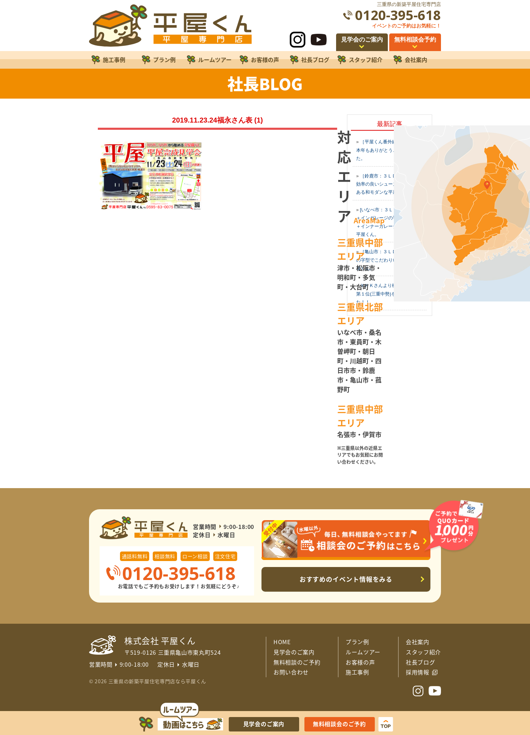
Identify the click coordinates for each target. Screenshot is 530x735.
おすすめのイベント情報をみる (346, 579)
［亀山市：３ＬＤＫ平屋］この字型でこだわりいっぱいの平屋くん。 (388, 260)
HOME (282, 641)
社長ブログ (420, 662)
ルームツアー (363, 652)
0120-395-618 (398, 15)
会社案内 (417, 641)
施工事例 (357, 672)
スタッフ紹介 (423, 652)
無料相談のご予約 (296, 662)
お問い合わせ (291, 672)
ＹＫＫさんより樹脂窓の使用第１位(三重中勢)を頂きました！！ (387, 294)
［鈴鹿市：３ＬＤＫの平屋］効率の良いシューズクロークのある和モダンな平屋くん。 (388, 184)
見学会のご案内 (294, 652)
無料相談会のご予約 (339, 724)
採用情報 (417, 672)
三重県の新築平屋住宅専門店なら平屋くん (157, 681)
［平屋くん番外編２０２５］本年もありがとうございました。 (387, 150)
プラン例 (357, 641)
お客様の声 (360, 662)
